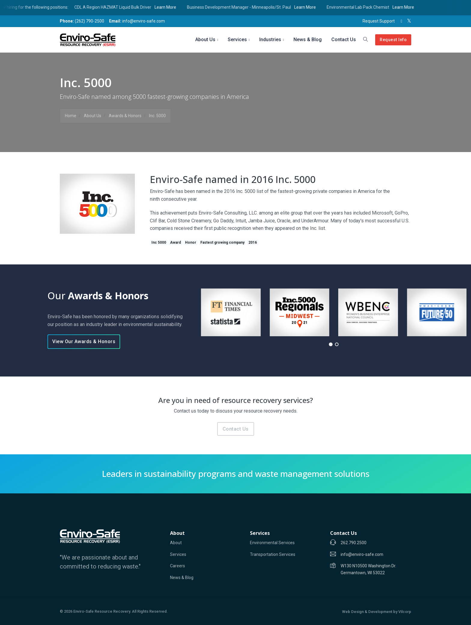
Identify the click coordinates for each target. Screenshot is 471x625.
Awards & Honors (125, 115)
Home (70, 115)
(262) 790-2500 (82, 21)
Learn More (172, 7)
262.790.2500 (353, 542)
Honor (190, 242)
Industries (270, 39)
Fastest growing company (222, 242)
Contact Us (343, 39)
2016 (252, 242)
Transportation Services (272, 554)
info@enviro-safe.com (137, 21)
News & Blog (307, 39)
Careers (177, 565)
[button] (331, 344)
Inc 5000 (158, 242)
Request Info (393, 39)
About (176, 542)
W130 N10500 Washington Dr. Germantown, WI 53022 (368, 569)
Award (175, 242)
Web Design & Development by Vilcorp (376, 611)
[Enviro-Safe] (90, 536)
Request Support (379, 21)
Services (237, 39)
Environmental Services (272, 542)
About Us (205, 39)
